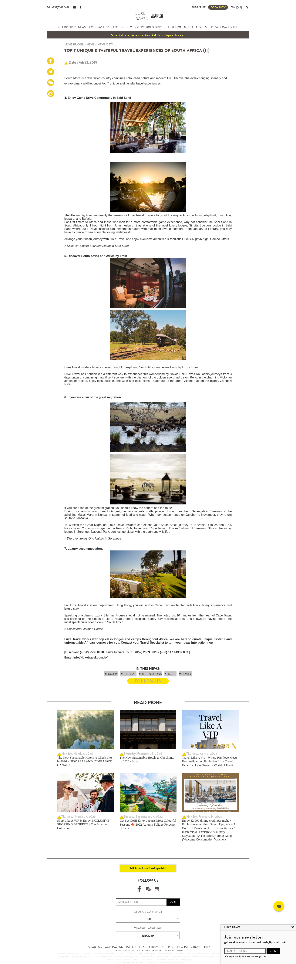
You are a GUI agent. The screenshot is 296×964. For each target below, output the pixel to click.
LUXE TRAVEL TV (98, 27)
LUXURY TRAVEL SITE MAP (156, 947)
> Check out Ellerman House (83, 629)
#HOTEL (170, 674)
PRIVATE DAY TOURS (224, 27)
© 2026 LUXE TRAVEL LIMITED (149, 950)
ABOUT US (95, 947)
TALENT (131, 947)
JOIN (173, 901)
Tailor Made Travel (181, 956)
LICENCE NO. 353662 (174, 950)
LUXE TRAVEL (74, 44)
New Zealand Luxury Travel (126, 956)
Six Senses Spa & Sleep (104, 953)
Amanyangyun (73, 953)
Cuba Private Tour (183, 953)
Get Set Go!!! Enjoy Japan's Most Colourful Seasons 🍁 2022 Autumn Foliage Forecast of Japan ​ (148, 824)
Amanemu (60, 953)
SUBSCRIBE (199, 7)
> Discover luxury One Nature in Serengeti (92, 538)
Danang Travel (63, 956)
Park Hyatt (150, 953)
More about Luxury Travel (167, 959)
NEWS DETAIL (106, 44)
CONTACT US (114, 947)
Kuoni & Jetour (146, 959)
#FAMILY (185, 674)
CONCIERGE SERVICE (149, 27)
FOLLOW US (148, 681)
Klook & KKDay (131, 959)
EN (232, 7)
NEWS (82, 27)
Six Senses (86, 953)
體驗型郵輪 (186, 959)
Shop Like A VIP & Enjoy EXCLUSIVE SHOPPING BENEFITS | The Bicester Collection (83, 824)
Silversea (120, 953)
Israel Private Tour (201, 953)
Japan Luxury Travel (103, 956)
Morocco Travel (163, 956)
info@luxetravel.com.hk (90, 657)
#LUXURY (111, 674)
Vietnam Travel (218, 953)
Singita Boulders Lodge (205, 225)
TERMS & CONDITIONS (124, 950)
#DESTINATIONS (150, 674)
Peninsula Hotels (165, 953)
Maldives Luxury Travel (82, 956)
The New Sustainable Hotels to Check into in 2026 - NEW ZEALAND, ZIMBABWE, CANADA (85, 761)
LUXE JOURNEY (122, 27)
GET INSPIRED (67, 27)
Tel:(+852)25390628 (58, 7)
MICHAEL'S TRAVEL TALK (193, 947)
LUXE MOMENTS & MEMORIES (187, 27)
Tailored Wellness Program (202, 956)
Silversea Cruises (114, 959)
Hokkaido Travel (147, 956)
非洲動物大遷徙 (134, 953)
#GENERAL (128, 674)
